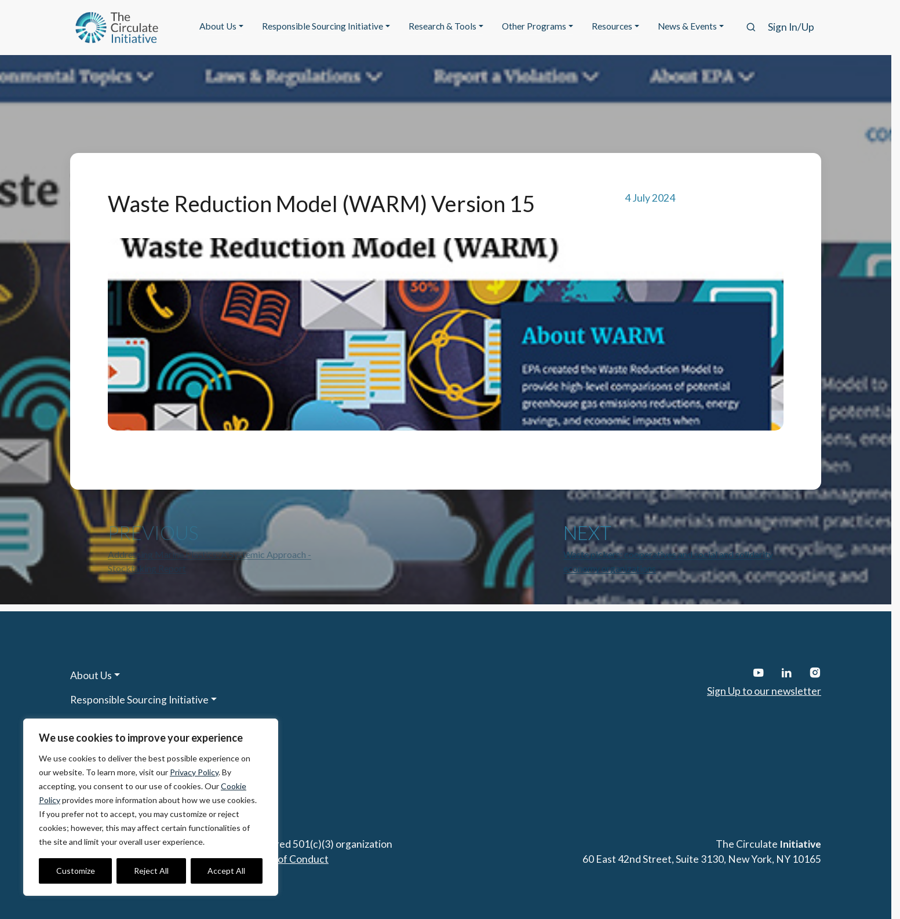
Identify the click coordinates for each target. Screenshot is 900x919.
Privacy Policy (194, 772)
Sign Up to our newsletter (764, 691)
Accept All (226, 871)
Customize (75, 871)
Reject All (151, 871)
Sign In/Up (791, 27)
